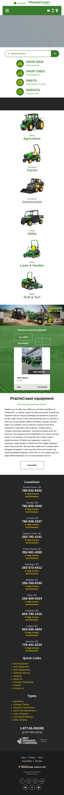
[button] (2, 315)
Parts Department (21, 670)
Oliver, (32, 595)
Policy (23, 758)
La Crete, (32, 518)
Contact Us (18, 688)
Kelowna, (32, 580)
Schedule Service (21, 673)
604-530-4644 (32, 629)
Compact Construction (23, 707)
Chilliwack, (32, 611)
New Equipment (20, 664)
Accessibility (27, 761)
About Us (17, 679)
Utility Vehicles (20, 720)
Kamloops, (32, 564)
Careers (17, 685)
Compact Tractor (21, 704)
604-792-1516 (32, 613)
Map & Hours (32, 494)
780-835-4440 (32, 506)
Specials (17, 676)
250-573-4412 (32, 567)
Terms (40, 758)
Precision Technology (23, 682)
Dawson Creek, (32, 533)
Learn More (32, 465)
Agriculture (18, 701)
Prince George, (32, 549)
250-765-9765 (32, 583)
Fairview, (32, 503)
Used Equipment (21, 667)
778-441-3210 (32, 644)
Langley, (32, 626)
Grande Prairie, (32, 487)
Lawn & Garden (20, 714)
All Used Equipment (23, 338)
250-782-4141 (32, 536)
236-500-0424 (32, 598)
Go (55, 53)
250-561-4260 (32, 552)
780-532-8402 (32, 490)
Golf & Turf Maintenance (24, 711)
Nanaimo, (32, 641)
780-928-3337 (32, 521)
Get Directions (32, 496)
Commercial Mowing (23, 717)
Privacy (32, 758)
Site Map (38, 761)
